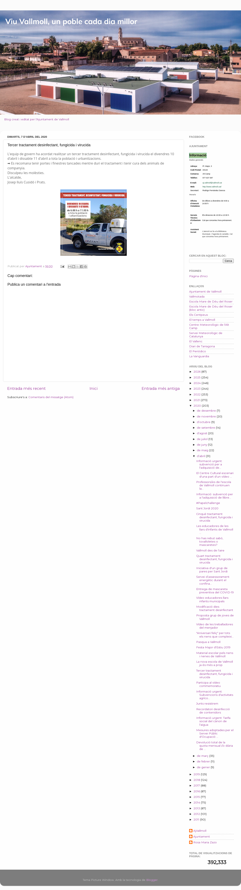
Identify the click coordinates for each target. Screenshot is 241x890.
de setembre (206, 427)
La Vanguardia (199, 356)
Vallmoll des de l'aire (210, 550)
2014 (197, 802)
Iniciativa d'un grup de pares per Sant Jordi (212, 569)
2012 (197, 814)
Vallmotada (196, 296)
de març (203, 755)
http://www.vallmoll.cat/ (212, 187)
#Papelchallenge (208, 503)
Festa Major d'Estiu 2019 (213, 647)
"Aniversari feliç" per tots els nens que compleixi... (215, 634)
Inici (94, 388)
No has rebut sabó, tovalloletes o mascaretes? (209, 541)
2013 (197, 808)
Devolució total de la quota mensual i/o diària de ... (214, 746)
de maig (203, 450)
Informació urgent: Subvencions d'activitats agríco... (214, 695)
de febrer (204, 761)
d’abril (201, 456)
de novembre (207, 416)
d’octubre (204, 422)
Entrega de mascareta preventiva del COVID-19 (215, 590)
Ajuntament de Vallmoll (205, 291)
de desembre (207, 410)
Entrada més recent (26, 388)
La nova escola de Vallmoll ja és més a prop (214, 663)
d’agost (202, 433)
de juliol (202, 439)
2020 (198, 405)
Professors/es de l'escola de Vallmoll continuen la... (213, 485)
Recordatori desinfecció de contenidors (213, 710)
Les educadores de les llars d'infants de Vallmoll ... (214, 529)
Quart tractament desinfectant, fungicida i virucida (214, 559)
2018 (197, 779)
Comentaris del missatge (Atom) (50, 397)
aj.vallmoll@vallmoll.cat (212, 183)
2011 (197, 819)
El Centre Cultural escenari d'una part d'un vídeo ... (215, 474)
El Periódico (197, 351)
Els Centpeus (198, 314)
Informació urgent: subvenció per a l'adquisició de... (209, 464)
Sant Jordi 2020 (207, 508)
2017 (197, 785)
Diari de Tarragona (202, 346)
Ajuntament (201, 836)
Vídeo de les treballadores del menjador (214, 626)
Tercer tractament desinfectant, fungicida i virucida (214, 674)
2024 (198, 383)
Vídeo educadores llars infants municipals (212, 599)
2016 (197, 791)
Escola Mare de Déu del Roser (210, 301)
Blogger (152, 879)
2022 (197, 394)
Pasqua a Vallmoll (208, 642)
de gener (204, 767)
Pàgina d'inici (198, 276)
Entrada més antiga (161, 388)
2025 (197, 377)
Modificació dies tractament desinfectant (214, 608)
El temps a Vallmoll (202, 319)
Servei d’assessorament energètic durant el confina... (212, 580)
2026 (197, 371)
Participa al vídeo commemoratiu (208, 684)
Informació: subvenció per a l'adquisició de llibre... (214, 496)
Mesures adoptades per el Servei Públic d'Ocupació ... (215, 733)
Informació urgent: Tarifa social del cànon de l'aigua (213, 721)
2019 (197, 774)
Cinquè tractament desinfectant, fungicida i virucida (214, 517)
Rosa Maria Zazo (205, 842)
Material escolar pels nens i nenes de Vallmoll (214, 654)
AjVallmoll (199, 830)
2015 (197, 797)
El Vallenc (195, 341)
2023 (197, 388)
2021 (197, 400)
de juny (202, 444)
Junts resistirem (207, 703)
